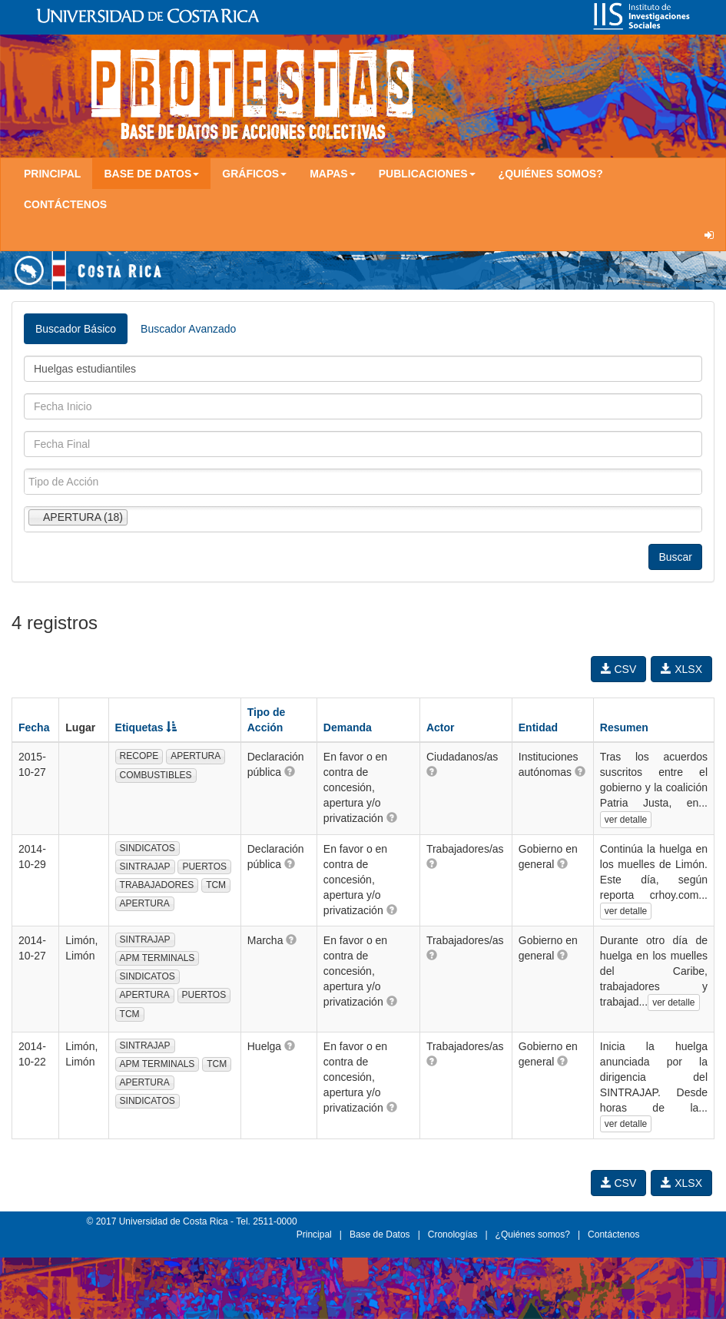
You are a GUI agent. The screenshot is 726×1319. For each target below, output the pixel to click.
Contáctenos (65, 204)
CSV (619, 669)
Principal (52, 173)
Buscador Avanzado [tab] (188, 329)
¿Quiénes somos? (551, 173)
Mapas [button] (333, 173)
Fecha (33, 727)
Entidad (538, 727)
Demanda (347, 727)
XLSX (681, 669)
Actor (440, 727)
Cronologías (453, 1234)
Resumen (624, 727)
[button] (289, 771)
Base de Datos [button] (151, 173)
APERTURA (195, 756)
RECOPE (139, 756)
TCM (216, 885)
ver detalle (626, 819)
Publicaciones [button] (427, 173)
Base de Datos (380, 1234)
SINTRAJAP (145, 866)
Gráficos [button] (254, 173)
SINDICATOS (147, 848)
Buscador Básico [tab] (75, 329)
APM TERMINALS (157, 958)
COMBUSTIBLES (156, 775)
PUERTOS (204, 866)
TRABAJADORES (157, 885)
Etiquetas (146, 727)
